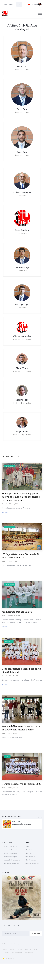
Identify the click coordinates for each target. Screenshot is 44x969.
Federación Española (10, 853)
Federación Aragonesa (10, 846)
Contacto (4, 950)
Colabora (19, 950)
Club (35, 950)
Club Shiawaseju (30, 860)
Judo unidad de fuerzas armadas (10, 864)
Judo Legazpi (29, 853)
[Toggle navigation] (40, 13)
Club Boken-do (30, 857)
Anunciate (28, 950)
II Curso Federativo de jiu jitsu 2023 (21, 783)
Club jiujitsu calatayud (32, 863)
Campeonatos (9, 466)
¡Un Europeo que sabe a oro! (17, 611)
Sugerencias (29, 952)
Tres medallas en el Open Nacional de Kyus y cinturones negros (21, 728)
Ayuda (12, 950)
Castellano (8, 958)
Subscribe (36, 933)
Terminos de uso (17, 952)
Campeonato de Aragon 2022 (21, 824)
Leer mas (4, 512)
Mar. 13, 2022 (16, 821)
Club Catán (29, 850)
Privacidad (6, 952)
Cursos (7, 756)
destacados (9, 641)
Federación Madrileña (10, 850)
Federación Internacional (11, 860)
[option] (22, 824)
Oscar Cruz (5, 504)
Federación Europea (10, 857)
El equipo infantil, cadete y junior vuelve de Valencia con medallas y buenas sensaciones (21, 497)
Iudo (27, 846)
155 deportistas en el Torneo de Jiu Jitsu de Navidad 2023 (21, 556)
